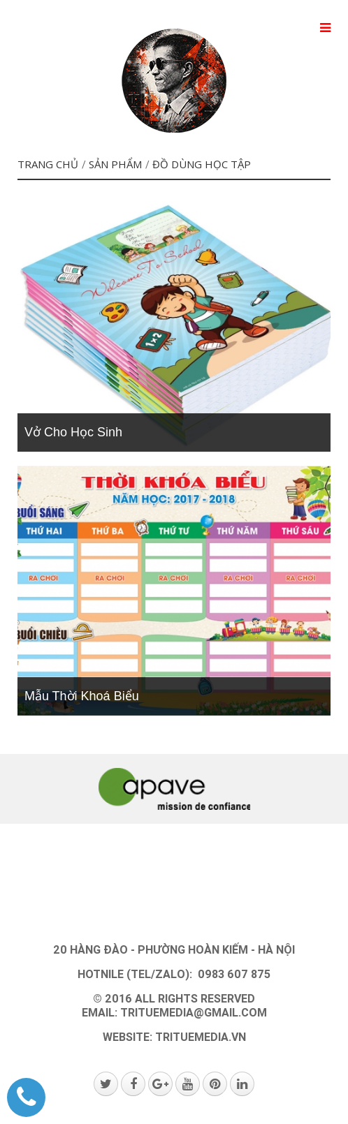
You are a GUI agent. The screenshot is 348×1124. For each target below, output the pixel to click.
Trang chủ (47, 164)
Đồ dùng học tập (201, 164)
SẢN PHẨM (115, 164)
